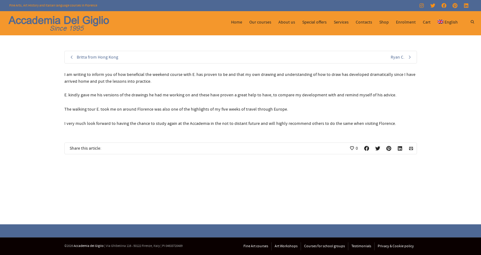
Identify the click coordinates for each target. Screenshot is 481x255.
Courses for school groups (324, 246)
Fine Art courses (255, 246)
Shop (384, 22)
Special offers (314, 22)
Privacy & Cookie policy (396, 246)
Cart (427, 22)
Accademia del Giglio (89, 246)
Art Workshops (286, 246)
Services (341, 22)
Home (236, 22)
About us (286, 22)
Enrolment (406, 22)
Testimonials (361, 246)
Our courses (260, 22)
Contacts (364, 22)
